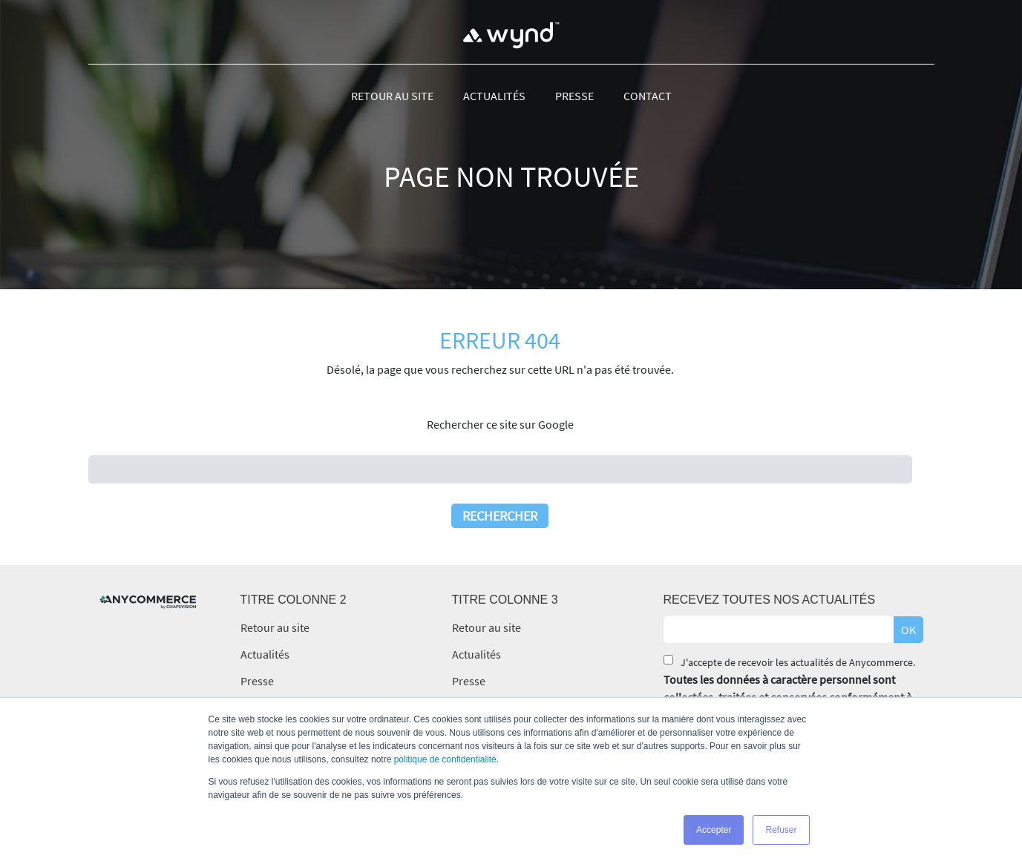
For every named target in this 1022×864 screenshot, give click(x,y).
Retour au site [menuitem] (392, 95)
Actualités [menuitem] (494, 95)
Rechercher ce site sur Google (500, 424)
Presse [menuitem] (574, 95)
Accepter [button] (713, 830)
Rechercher (499, 515)
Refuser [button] (780, 830)
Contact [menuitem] (647, 95)
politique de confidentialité (445, 759)
